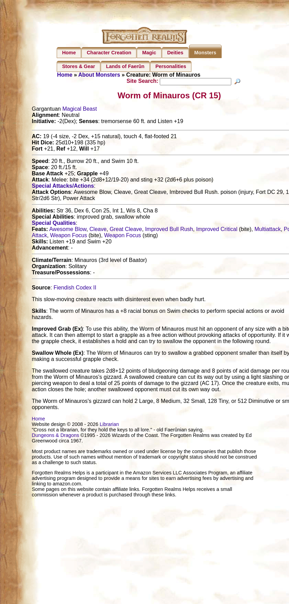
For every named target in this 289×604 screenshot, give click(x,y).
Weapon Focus (68, 236)
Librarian (109, 425)
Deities (175, 52)
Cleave (98, 230)
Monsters (205, 52)
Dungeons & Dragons (55, 436)
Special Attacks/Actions (63, 187)
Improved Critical (216, 230)
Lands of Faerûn (125, 66)
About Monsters (99, 75)
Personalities (170, 66)
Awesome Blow (67, 230)
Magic (149, 52)
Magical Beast (79, 110)
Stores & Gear (78, 66)
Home (69, 52)
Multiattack (267, 230)
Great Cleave (126, 230)
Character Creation (109, 52)
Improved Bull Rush (169, 230)
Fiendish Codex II (75, 289)
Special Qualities (54, 224)
